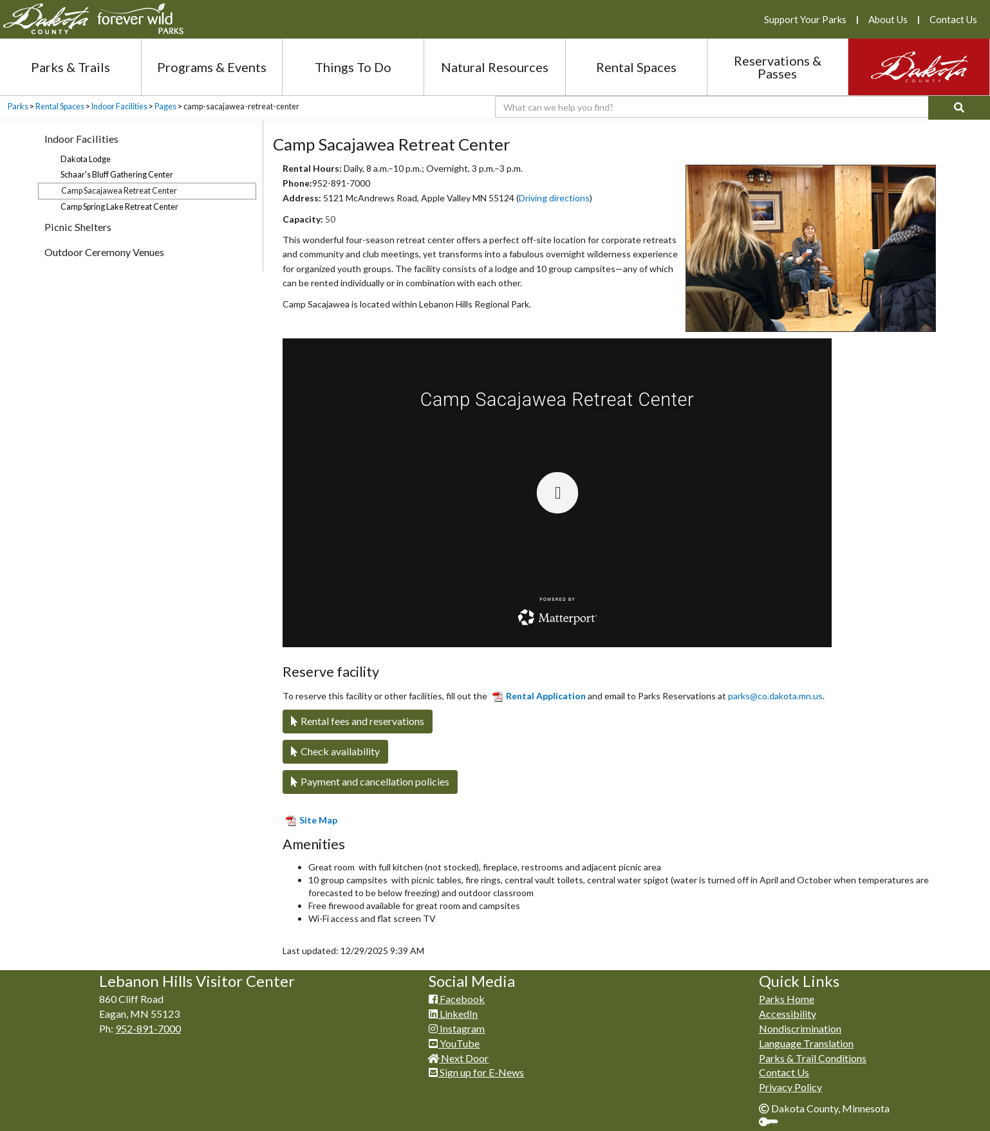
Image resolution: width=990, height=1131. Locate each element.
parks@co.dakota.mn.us (775, 695)
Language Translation (806, 1043)
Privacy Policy (790, 1087)
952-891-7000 (148, 1028)
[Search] (959, 108)
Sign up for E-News (476, 1072)
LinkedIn (453, 1013)
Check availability (335, 751)
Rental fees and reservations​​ (357, 721)
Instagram (457, 1028)
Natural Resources (494, 67)
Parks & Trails (70, 67)
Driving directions (554, 197)
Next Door (459, 1058)
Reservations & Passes (777, 67)
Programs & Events (211, 67)
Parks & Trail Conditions (812, 1058)
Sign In (773, 1123)
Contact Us (953, 19)
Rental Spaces (636, 67)
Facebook (457, 999)
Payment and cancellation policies (370, 781)
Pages (165, 106)
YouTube (454, 1043)
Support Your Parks (805, 19)
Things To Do (353, 67)
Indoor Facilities (119, 106)
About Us (888, 19)
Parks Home (786, 999)
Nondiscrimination (800, 1028)
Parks (18, 106)
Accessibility (787, 1013)
